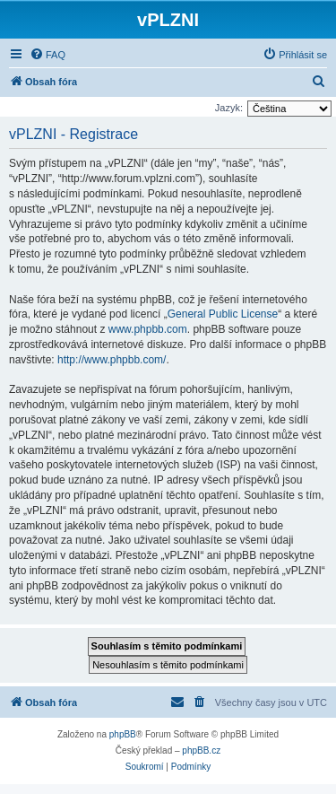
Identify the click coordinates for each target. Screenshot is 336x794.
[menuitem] (47, 54)
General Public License (223, 314)
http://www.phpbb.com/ (111, 359)
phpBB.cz (201, 750)
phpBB (122, 734)
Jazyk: (229, 107)
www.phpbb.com (147, 329)
